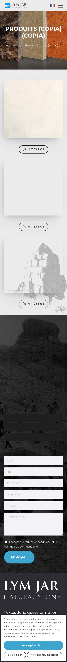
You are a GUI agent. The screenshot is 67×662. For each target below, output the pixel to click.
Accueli (11, 45)
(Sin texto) (33, 149)
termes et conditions (38, 430)
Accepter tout (33, 645)
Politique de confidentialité (21, 435)
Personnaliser (44, 655)
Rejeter (15, 655)
